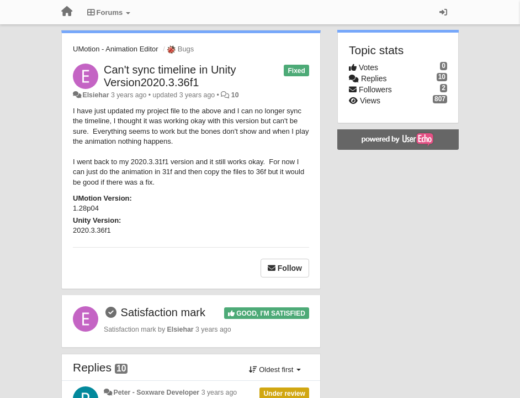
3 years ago (219, 392)
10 (235, 95)
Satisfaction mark (163, 312)
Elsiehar (95, 95)
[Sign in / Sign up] (443, 12)
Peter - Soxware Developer (156, 392)
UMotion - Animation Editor (115, 49)
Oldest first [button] (275, 369)
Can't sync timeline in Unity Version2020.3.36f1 (170, 76)
